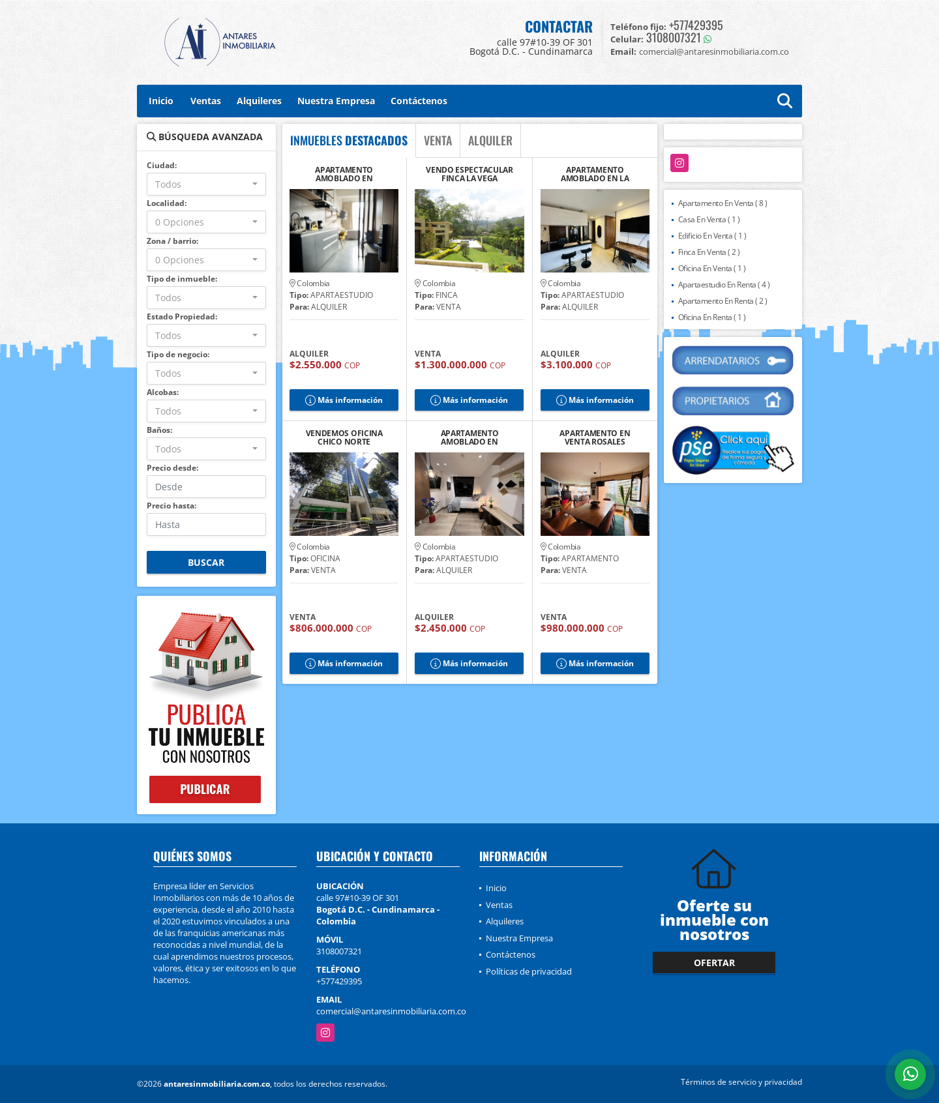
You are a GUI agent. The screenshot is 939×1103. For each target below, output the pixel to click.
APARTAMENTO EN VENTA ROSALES (594, 437)
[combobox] (206, 184)
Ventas (205, 101)
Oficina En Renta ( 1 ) (712, 317)
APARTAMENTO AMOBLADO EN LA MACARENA (595, 174)
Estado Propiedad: (182, 316)
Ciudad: (162, 165)
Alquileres (259, 101)
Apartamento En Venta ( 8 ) (723, 203)
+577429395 (696, 24)
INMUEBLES (349, 140)
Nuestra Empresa (336, 101)
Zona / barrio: (172, 240)
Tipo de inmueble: (182, 278)
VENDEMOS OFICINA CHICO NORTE (344, 437)
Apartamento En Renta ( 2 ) (723, 300)
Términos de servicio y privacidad (741, 1081)
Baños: (159, 429)
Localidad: (166, 203)
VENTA (438, 140)
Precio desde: (172, 467)
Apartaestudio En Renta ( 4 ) (724, 284)
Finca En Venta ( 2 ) (709, 251)
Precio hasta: (171, 505)
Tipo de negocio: (178, 354)
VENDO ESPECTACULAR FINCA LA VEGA (469, 174)
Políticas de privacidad (529, 971)
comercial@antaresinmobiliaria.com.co (391, 1011)
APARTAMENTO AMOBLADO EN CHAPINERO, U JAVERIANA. (344, 174)
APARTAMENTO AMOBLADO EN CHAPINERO (470, 437)
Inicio (161, 101)
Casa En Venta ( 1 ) (709, 219)
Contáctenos (419, 101)
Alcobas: (163, 392)
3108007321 (673, 37)
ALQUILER (490, 140)
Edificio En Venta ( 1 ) (712, 235)
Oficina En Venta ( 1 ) (712, 268)
